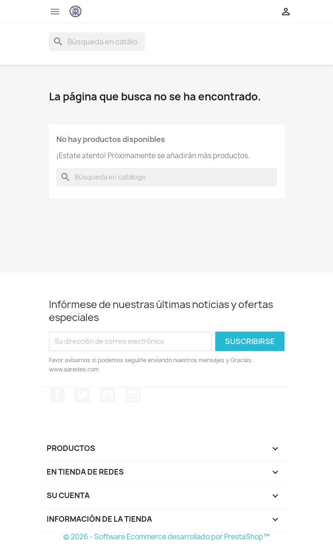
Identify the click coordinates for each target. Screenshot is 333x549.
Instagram (133, 395)
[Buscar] (97, 41)
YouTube (107, 395)
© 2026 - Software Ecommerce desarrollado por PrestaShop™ (166, 537)
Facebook (57, 395)
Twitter (82, 395)
